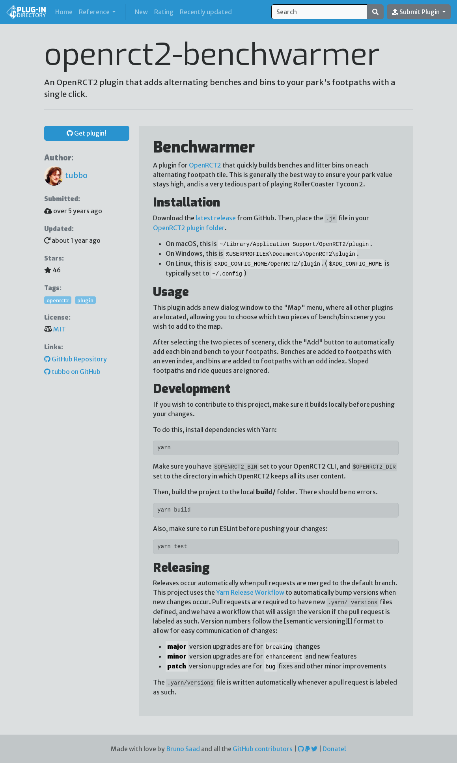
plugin (85, 300)
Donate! (334, 749)
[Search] (319, 11)
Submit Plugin (416, 12)
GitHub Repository (75, 359)
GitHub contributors (263, 749)
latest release (216, 218)
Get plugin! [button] (86, 133)
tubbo (66, 175)
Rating (163, 12)
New (141, 12)
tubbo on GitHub (72, 372)
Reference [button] (95, 12)
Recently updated (206, 12)
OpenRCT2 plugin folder (189, 228)
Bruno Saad (183, 749)
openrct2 (58, 300)
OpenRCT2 (205, 165)
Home (65, 11)
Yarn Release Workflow (250, 592)
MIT (59, 329)
